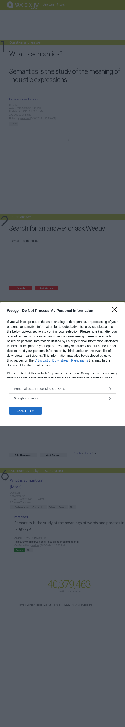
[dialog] (62, 363)
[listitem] (62, 388)
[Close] (116, 311)
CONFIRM (25, 410)
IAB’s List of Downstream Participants (61, 360)
